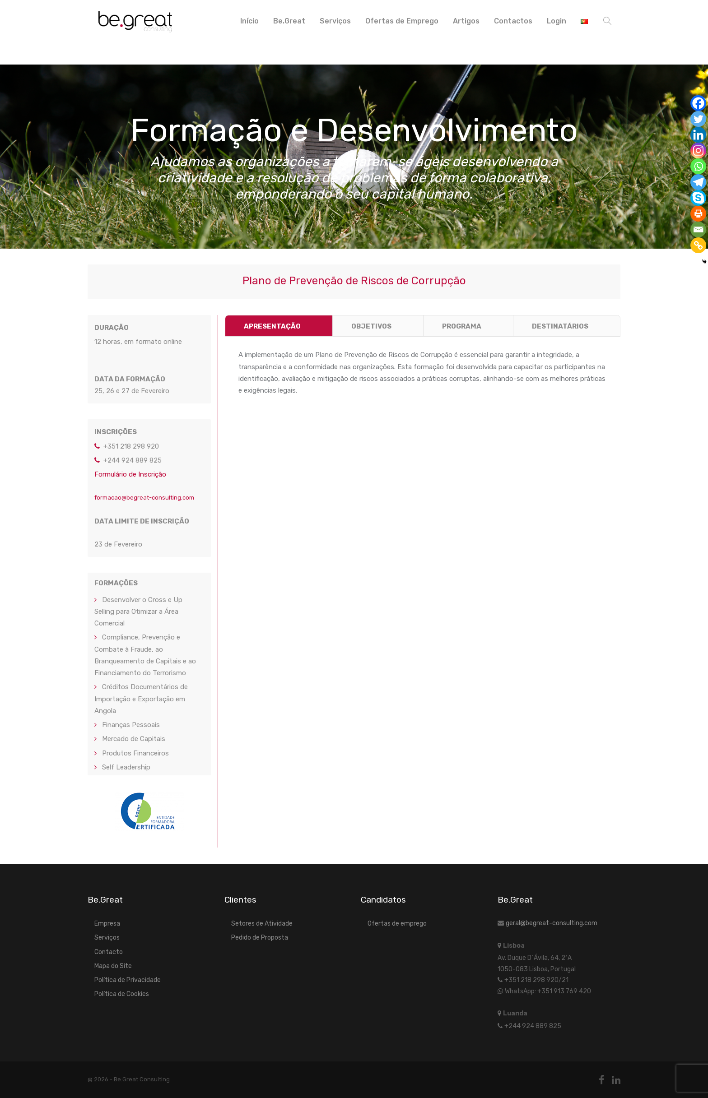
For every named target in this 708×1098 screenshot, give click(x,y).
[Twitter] (698, 119)
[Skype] (698, 198)
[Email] (698, 229)
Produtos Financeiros (135, 753)
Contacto (108, 952)
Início (249, 21)
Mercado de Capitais (133, 739)
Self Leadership (126, 767)
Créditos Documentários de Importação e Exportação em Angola (141, 699)
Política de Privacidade (127, 980)
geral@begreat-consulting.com (551, 923)
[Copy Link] (698, 245)
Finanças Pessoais (131, 725)
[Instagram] (698, 150)
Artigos (466, 21)
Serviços (335, 21)
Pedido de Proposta (259, 937)
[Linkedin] (698, 135)
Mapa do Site (113, 966)
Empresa (107, 923)
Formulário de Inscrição (130, 474)
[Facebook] (698, 103)
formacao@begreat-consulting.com (144, 497)
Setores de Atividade (262, 923)
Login (556, 21)
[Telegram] (698, 182)
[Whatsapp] (698, 166)
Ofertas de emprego (397, 923)
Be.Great (289, 21)
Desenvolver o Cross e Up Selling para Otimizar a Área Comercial (138, 612)
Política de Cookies (121, 994)
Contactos (513, 21)
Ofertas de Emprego (401, 21)
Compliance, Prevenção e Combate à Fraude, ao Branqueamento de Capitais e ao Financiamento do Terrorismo (145, 655)
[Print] (698, 214)
